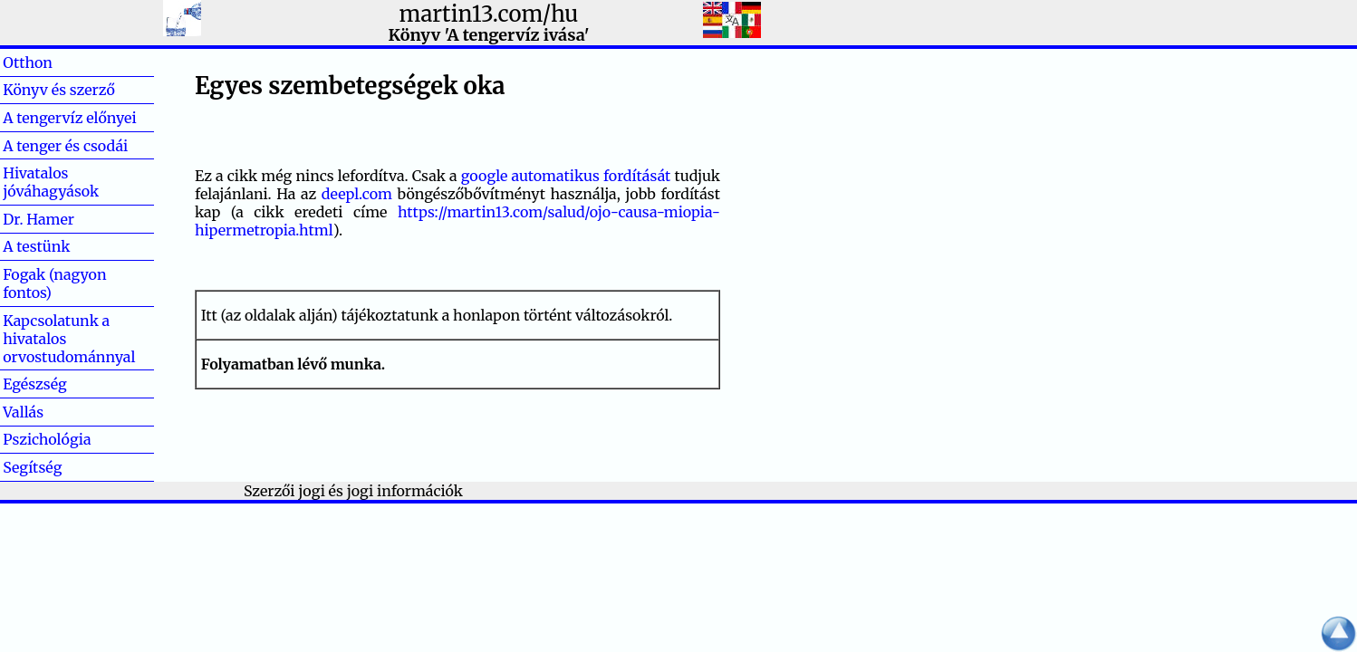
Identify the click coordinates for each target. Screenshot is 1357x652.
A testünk (36, 246)
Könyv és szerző (59, 90)
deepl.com (357, 194)
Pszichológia (47, 439)
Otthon (57, 62)
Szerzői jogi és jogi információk (353, 491)
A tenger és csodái (65, 146)
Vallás (52, 412)
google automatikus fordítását (566, 176)
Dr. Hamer (38, 219)
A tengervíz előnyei (69, 118)
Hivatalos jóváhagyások (51, 182)
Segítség (32, 467)
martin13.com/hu (489, 14)
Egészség (35, 384)
